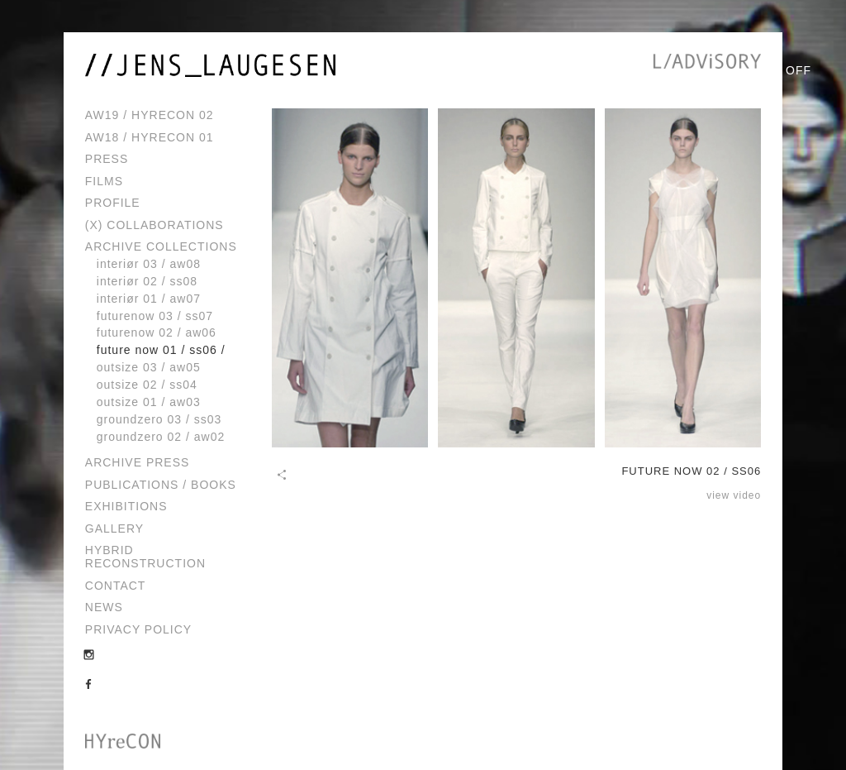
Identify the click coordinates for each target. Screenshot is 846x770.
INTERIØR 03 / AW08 (149, 263)
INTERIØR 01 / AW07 (149, 298)
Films (104, 181)
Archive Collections (161, 246)
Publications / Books (160, 484)
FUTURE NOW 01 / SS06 (157, 349)
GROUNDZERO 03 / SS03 (159, 419)
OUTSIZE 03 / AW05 (149, 367)
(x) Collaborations (154, 225)
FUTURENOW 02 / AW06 (156, 332)
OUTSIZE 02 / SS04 (147, 384)
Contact (115, 585)
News (104, 607)
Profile (112, 202)
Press (106, 158)
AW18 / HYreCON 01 (149, 137)
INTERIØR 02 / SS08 (147, 281)
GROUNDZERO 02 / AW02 (161, 436)
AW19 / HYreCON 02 (149, 115)
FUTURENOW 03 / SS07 (155, 316)
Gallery (114, 528)
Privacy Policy (138, 629)
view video (733, 495)
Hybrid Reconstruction (145, 556)
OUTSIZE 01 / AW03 (149, 402)
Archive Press (137, 462)
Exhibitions (126, 506)
